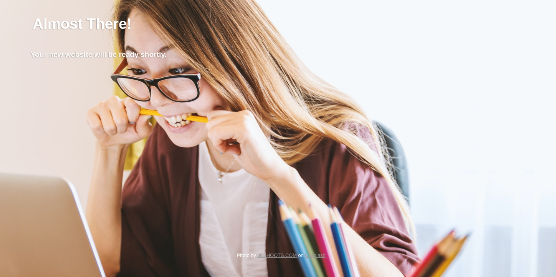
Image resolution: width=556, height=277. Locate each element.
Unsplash (315, 255)
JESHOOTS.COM (276, 255)
